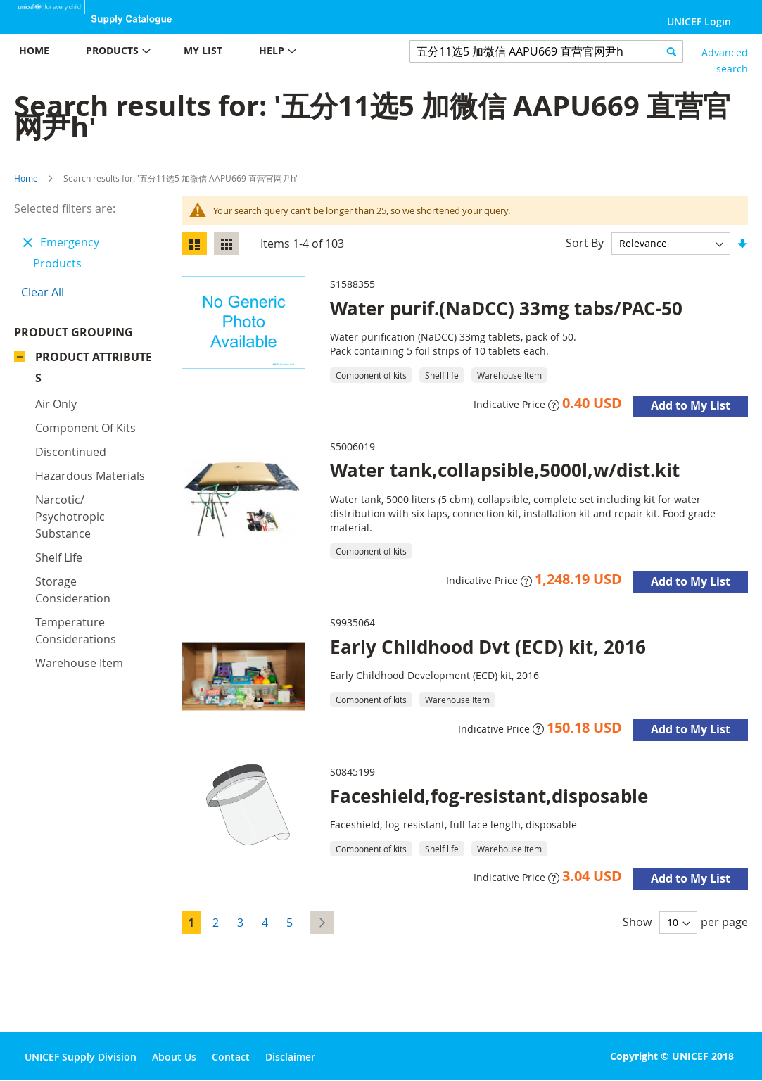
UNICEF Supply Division (80, 1056)
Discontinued (70, 452)
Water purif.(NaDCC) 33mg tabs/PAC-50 (506, 308)
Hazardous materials (90, 475)
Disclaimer (290, 1056)
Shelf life (58, 557)
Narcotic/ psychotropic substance (70, 516)
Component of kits (85, 428)
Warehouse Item (79, 663)
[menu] (190, 52)
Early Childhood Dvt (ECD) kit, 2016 (488, 646)
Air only (56, 404)
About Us (174, 1056)
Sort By (585, 243)
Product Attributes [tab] (93, 367)
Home (26, 178)
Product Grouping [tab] (73, 332)
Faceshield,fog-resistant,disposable (489, 796)
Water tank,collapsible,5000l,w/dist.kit (505, 470)
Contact (231, 1056)
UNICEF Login (699, 21)
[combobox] (546, 51)
